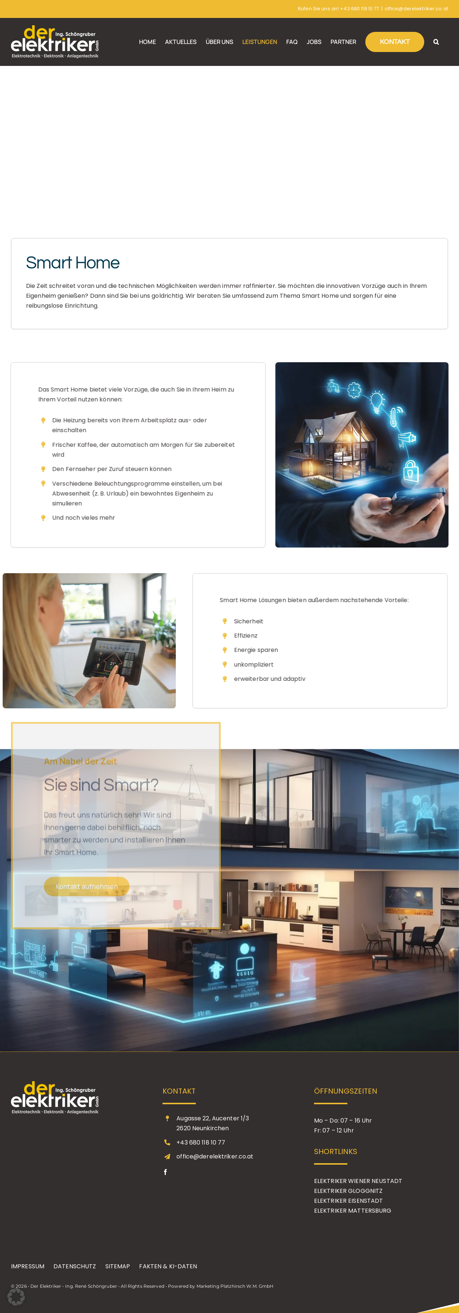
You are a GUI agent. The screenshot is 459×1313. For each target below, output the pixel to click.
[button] (436, 42)
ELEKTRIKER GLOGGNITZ (348, 1191)
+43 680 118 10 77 (359, 8)
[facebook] (165, 1172)
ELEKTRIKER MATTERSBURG (353, 1210)
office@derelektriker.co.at (416, 8)
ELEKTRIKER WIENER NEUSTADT (358, 1181)
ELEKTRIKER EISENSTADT (348, 1201)
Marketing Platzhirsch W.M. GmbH (235, 1286)
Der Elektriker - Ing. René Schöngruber (73, 1286)
